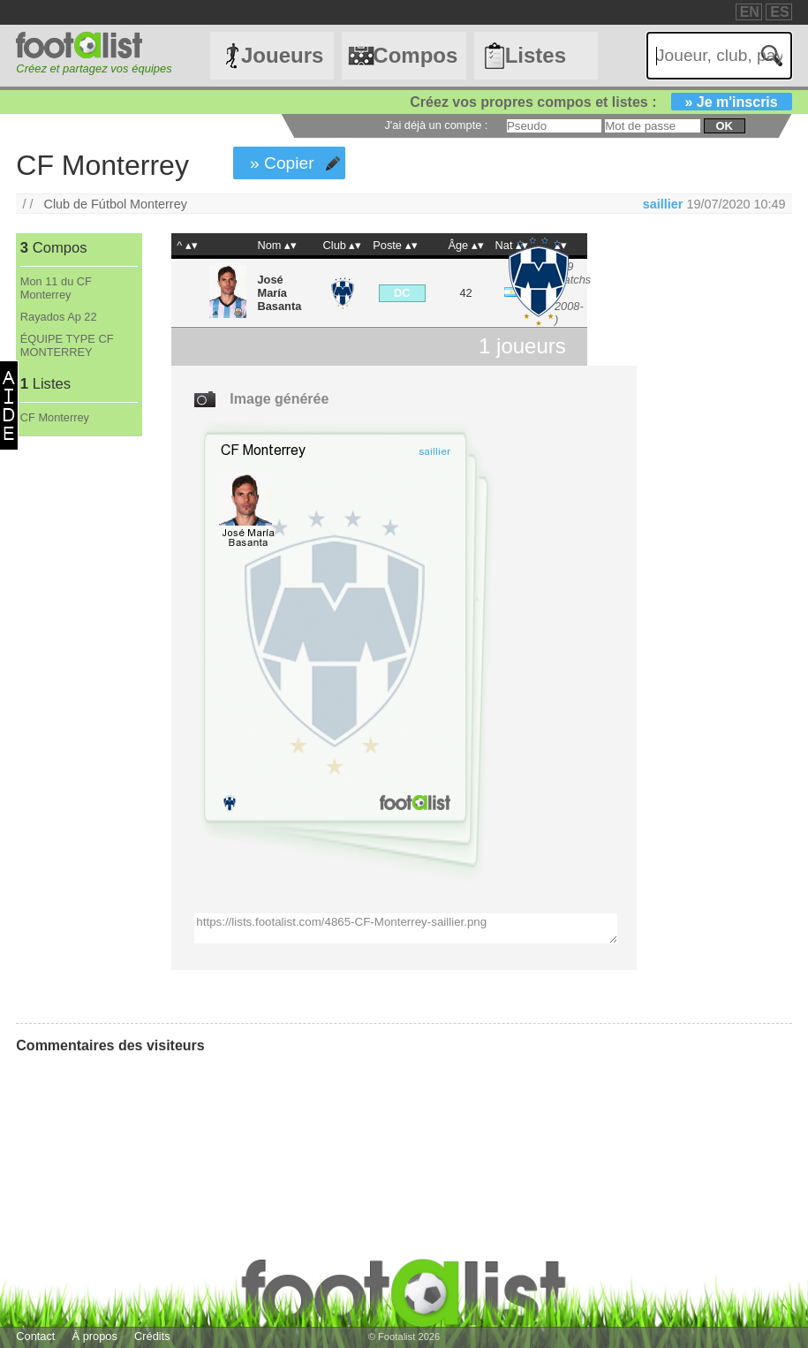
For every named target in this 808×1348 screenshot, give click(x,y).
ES (779, 11)
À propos (94, 1336)
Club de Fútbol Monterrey (114, 204)
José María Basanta (280, 293)
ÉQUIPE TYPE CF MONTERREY (67, 345)
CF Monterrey (54, 417)
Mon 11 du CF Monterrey (56, 288)
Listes (535, 55)
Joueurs (282, 55)
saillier (663, 204)
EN (749, 11)
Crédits (152, 1336)
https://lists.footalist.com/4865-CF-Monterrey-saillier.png (405, 928)
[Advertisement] (78, 730)
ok (723, 126)
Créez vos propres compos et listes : (600, 102)
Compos (415, 55)
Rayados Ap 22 (58, 316)
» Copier (282, 163)
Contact (35, 1336)
